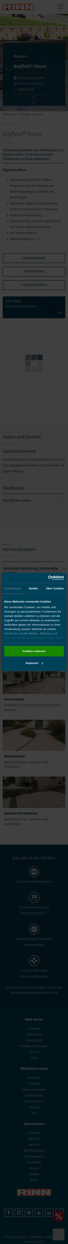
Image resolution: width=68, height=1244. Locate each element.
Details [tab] (33, 588)
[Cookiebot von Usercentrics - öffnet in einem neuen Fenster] (48, 578)
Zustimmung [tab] (12, 588)
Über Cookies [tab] (55, 588)
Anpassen (34, 662)
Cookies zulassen (34, 651)
